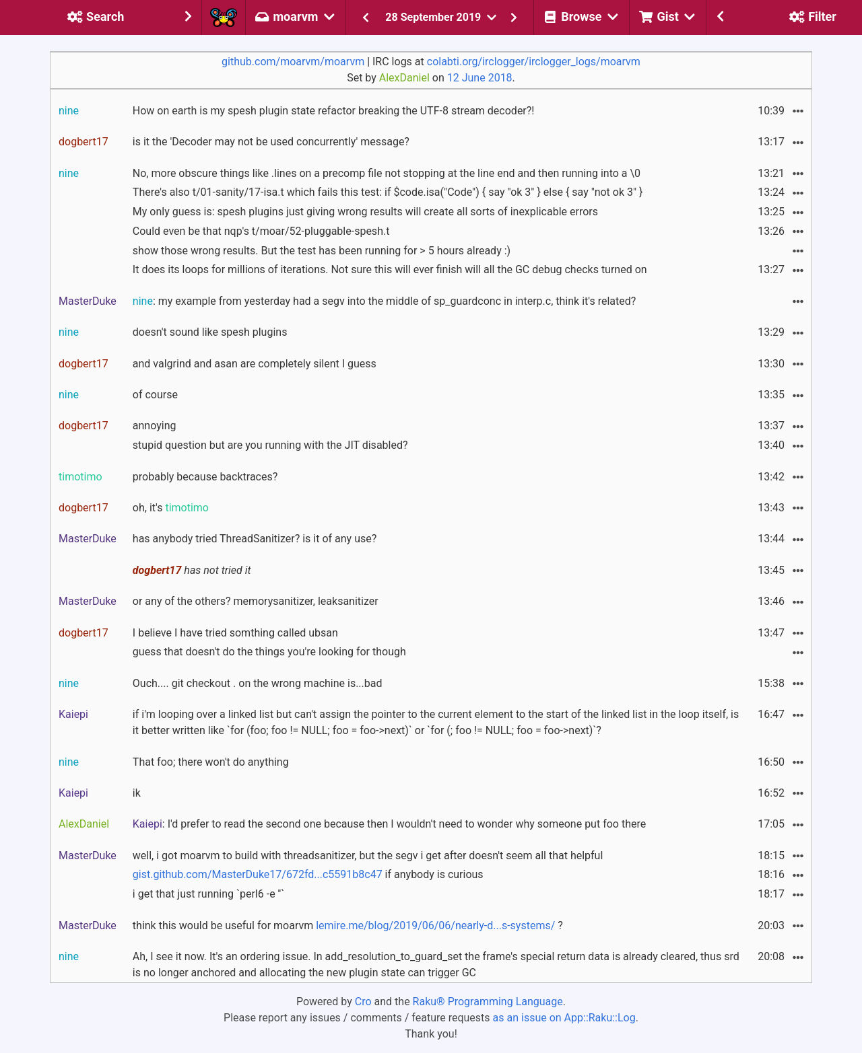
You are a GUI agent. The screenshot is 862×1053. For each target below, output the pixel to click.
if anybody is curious (308, 874)
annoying (154, 425)
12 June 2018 (479, 77)
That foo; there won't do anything (211, 762)
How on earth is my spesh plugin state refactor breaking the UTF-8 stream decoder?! (334, 110)
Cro (363, 1001)
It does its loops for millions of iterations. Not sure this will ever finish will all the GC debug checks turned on (390, 269)
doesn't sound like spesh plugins (210, 332)
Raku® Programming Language (488, 1001)
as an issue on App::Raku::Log (564, 1017)
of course (155, 394)
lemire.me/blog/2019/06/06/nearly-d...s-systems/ (435, 925)
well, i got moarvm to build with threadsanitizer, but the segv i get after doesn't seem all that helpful (368, 855)
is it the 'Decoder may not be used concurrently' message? (271, 141)
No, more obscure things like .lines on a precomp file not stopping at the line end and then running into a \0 (386, 173)
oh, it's (171, 507)
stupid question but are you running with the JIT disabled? (270, 445)
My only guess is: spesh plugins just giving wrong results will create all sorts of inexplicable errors (365, 211)
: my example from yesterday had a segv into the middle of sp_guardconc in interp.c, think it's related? (384, 301)
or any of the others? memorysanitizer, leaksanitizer (255, 601)
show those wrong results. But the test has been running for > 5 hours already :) (321, 250)
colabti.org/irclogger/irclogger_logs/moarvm (533, 61)
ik (137, 793)
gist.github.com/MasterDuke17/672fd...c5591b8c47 (258, 874)
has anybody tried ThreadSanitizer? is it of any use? (254, 538)
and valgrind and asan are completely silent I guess (254, 363)
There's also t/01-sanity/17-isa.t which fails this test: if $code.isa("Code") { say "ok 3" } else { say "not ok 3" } (388, 192)
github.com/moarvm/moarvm (293, 61)
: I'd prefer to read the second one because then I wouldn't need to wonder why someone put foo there (389, 824)
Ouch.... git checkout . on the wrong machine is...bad (258, 683)
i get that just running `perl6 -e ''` (208, 893)
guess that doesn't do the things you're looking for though (269, 651)
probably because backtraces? (205, 476)
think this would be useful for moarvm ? (348, 925)
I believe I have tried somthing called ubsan (235, 632)
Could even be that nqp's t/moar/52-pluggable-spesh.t (261, 231)
